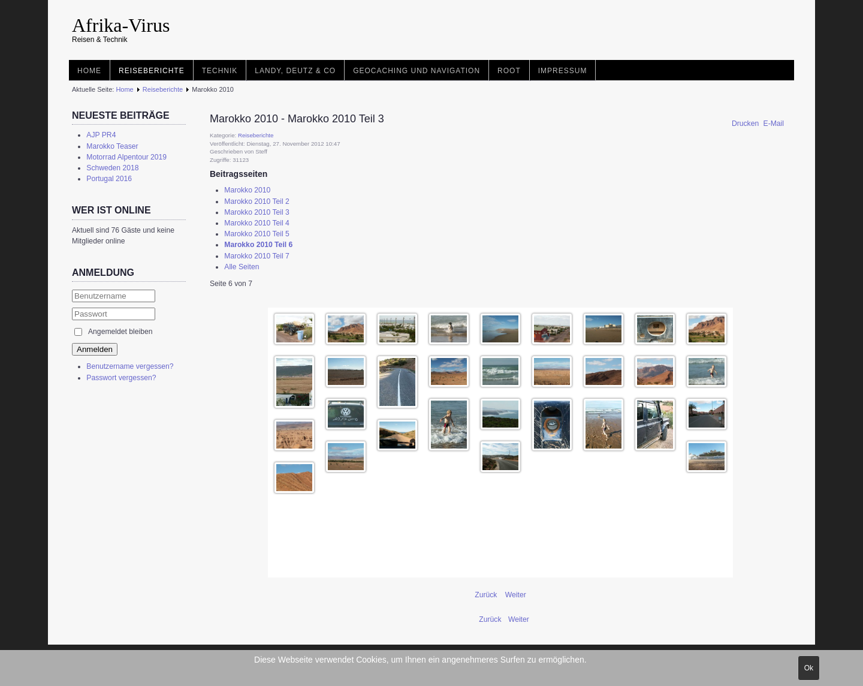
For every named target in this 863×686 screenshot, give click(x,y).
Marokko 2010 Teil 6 (258, 244)
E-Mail (774, 123)
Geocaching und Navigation (416, 71)
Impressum (562, 71)
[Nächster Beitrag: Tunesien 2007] (518, 619)
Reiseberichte (152, 71)
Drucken (746, 123)
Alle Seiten (241, 267)
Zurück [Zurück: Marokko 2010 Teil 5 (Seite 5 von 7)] (487, 595)
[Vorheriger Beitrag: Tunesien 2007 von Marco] (491, 619)
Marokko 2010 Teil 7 (256, 256)
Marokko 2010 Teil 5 (256, 234)
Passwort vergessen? (121, 378)
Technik (220, 71)
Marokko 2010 (247, 190)
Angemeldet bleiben (120, 331)
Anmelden (95, 349)
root (509, 71)
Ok (808, 668)
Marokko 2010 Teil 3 (256, 212)
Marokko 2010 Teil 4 (256, 223)
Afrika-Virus (121, 25)
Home (89, 71)
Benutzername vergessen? (129, 366)
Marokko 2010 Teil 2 (256, 201)
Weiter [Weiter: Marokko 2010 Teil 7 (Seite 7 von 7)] (515, 595)
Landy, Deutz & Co (295, 71)
